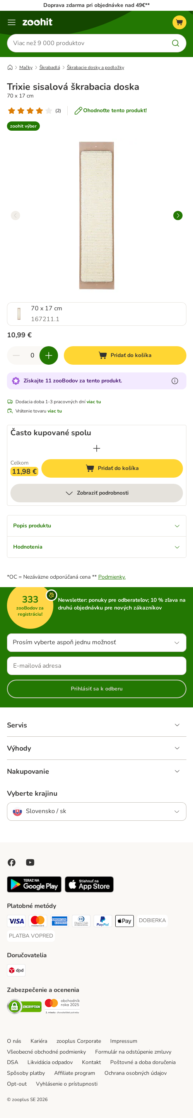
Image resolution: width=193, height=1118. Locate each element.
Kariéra (39, 1041)
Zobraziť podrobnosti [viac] (97, 493)
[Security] (24, 1008)
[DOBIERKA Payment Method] (152, 920)
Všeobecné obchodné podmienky (46, 1052)
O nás (14, 1041)
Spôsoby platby (26, 1073)
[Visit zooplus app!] (34, 890)
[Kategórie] (11, 22)
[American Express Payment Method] (59, 922)
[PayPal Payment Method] (103, 922)
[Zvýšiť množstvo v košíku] (48, 355)
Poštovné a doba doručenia (143, 1062)
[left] (15, 215)
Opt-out (17, 1084)
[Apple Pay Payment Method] (124, 922)
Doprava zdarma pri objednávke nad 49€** (96, 5)
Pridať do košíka (119, 469)
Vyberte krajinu (32, 793)
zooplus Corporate (78, 1041)
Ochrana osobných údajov (135, 1073)
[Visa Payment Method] (16, 922)
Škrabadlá (49, 67)
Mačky (25, 67)
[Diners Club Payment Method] (81, 922)
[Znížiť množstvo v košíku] (16, 355)
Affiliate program (74, 1073)
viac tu (94, 402)
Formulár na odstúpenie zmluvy (133, 1052)
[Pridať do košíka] (125, 355)
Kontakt (91, 1062)
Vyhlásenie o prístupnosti (66, 1084)
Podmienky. (112, 577)
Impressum (123, 1041)
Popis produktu (96, 525)
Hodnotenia (96, 547)
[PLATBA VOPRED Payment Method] (31, 936)
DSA (12, 1062)
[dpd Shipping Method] (16, 971)
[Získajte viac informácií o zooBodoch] (175, 381)
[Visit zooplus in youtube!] (30, 862)
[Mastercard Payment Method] (38, 922)
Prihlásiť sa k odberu (97, 688)
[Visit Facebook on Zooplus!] (11, 862)
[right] (178, 215)
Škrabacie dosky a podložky (95, 67)
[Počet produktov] (32, 355)
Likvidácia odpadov (50, 1062)
